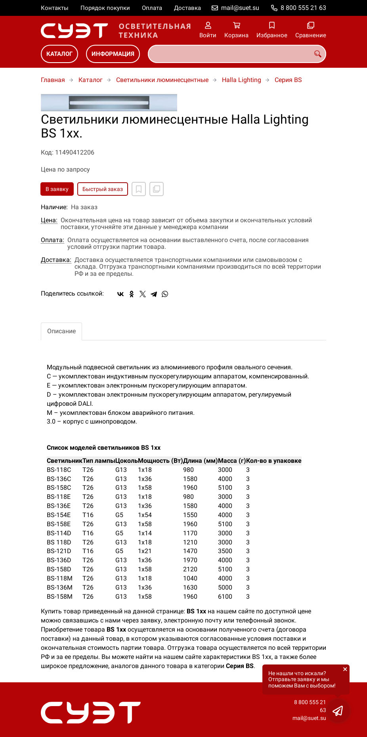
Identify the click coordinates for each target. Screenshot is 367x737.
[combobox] (237, 54)
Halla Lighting (241, 80)
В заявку (57, 189)
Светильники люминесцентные (162, 80)
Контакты (55, 7)
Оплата (152, 7)
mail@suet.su (240, 7)
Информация (113, 53)
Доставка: (56, 259)
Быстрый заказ (102, 189)
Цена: (49, 220)
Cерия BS (288, 80)
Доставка (187, 7)
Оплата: (52, 240)
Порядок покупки (105, 7)
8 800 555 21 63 (303, 7)
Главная (53, 80)
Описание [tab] (61, 331)
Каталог (59, 53)
